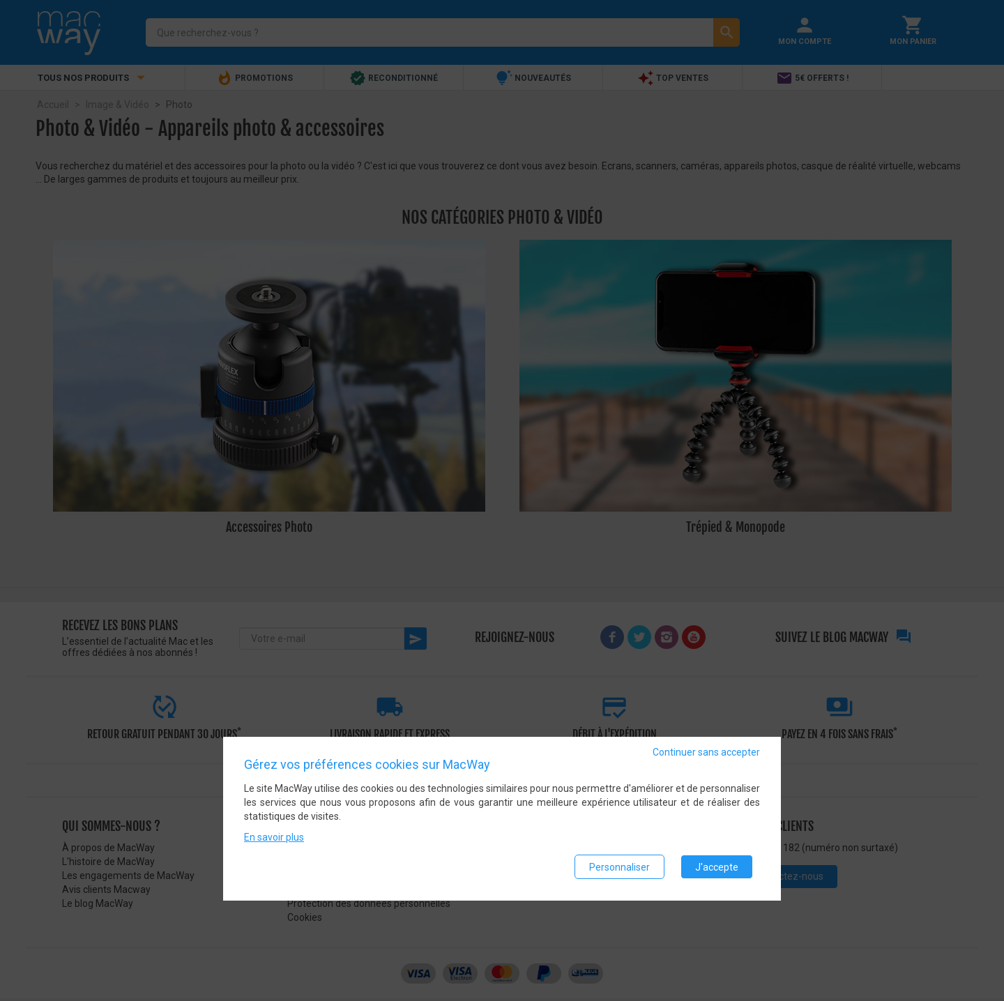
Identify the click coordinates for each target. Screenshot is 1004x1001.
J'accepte (716, 867)
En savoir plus (274, 837)
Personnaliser (619, 867)
